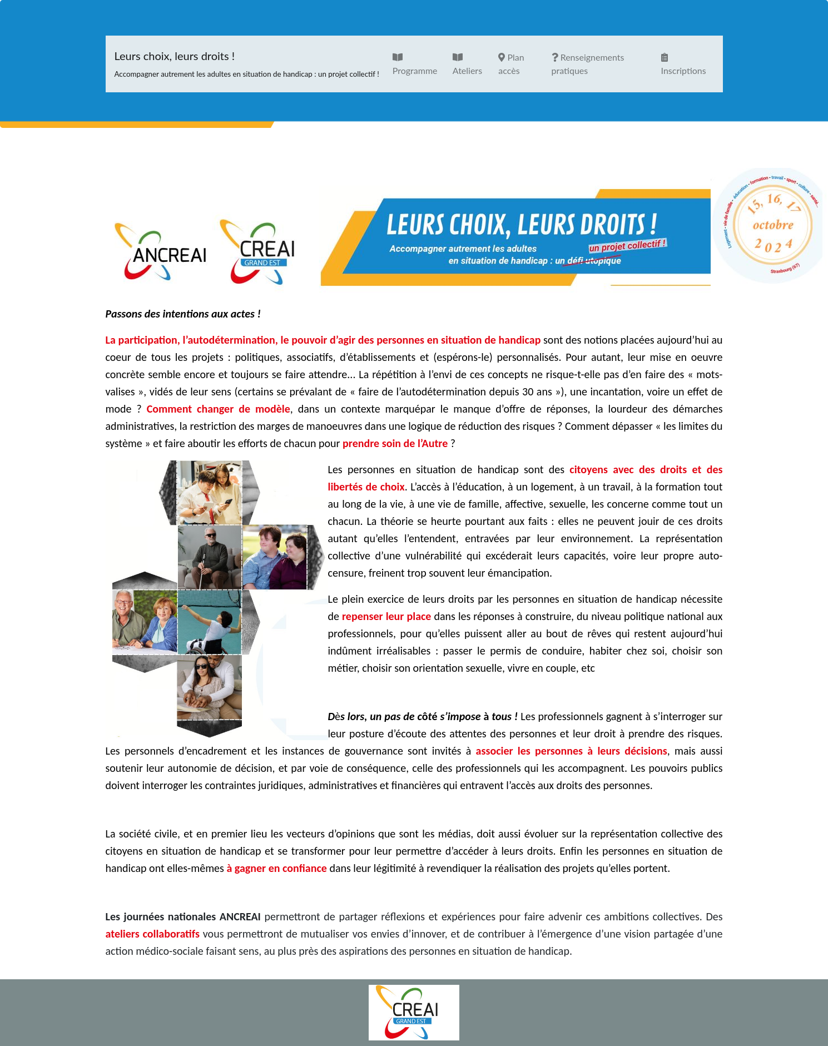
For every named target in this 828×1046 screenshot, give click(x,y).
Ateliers (467, 64)
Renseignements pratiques (588, 64)
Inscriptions (683, 64)
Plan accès (511, 64)
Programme (415, 64)
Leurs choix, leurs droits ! (247, 64)
